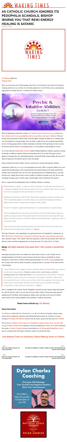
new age (20, 167)
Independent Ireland (22, 151)
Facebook (60, 319)
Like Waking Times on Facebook (17, 336)
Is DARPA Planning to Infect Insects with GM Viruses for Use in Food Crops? (44, 348)
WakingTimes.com (27, 313)
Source (36, 229)
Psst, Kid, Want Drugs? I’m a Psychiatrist (13, 348)
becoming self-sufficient (16, 319)
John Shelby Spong (47, 260)
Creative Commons (16, 328)
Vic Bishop (5, 78)
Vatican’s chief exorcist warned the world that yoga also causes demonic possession (35, 236)
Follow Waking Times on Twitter (49, 336)
